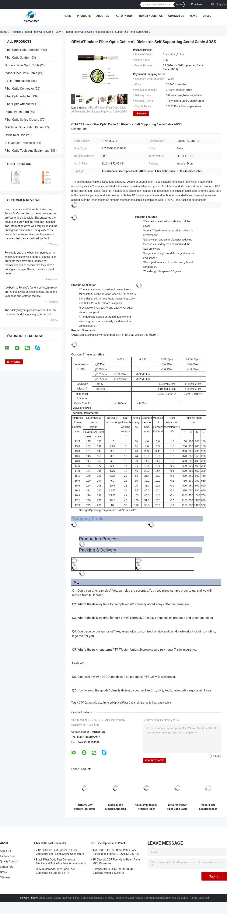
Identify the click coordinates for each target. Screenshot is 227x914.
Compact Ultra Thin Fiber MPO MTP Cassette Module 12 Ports (114, 870)
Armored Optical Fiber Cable (118, 702)
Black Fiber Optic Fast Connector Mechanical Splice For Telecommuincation (61, 861)
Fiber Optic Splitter (17, 57)
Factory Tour (124, 15)
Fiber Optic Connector (19, 88)
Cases (207, 15)
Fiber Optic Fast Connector (23, 50)
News (193, 15)
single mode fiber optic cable (154, 702)
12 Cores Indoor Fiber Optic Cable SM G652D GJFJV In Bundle (177, 807)
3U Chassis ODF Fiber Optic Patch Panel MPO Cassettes (117, 861)
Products (84, 15)
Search (179, 4)
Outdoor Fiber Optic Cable (22, 65)
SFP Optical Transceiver (21, 143)
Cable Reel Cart (15, 135)
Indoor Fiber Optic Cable (38, 31)
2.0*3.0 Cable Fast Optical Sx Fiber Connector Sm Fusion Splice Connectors (60, 852)
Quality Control (151, 15)
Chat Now (197, 4)
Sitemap (5, 877)
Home (67, 15)
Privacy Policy (28, 897)
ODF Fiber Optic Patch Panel (24, 127)
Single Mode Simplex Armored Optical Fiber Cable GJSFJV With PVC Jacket (115, 807)
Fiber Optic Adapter (18, 96)
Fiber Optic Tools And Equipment (27, 150)
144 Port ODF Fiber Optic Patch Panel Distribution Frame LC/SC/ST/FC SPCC (116, 852)
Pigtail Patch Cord (17, 112)
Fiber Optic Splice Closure (22, 119)
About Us (102, 15)
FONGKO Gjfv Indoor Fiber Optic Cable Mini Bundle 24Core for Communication (84, 807)
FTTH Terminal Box (17, 81)
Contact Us (176, 15)
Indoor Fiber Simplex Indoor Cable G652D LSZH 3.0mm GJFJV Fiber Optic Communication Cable (208, 807)
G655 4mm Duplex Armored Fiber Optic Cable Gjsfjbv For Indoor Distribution (146, 807)
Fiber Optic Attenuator (19, 104)
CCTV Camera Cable (89, 702)
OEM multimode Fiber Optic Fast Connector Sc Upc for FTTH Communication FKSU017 (55, 871)
